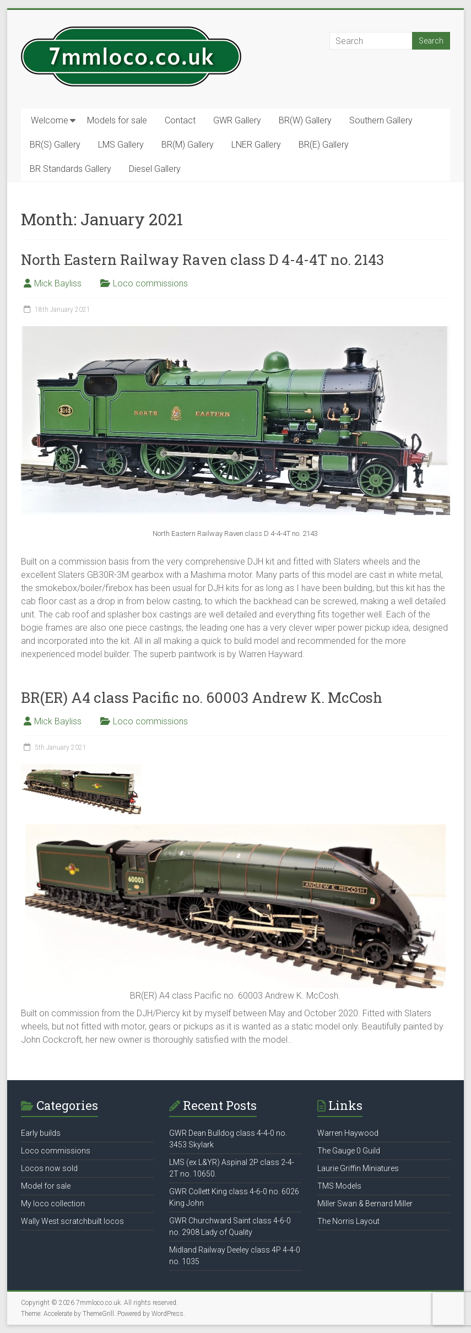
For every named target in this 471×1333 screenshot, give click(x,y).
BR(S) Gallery (55, 144)
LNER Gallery (256, 144)
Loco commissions (150, 283)
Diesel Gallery (155, 169)
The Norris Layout (348, 1221)
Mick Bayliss (58, 283)
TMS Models (339, 1186)
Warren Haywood (347, 1133)
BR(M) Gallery (187, 144)
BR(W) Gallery (305, 120)
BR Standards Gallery (70, 169)
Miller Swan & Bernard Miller (365, 1203)
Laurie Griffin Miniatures (358, 1168)
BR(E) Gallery (324, 144)
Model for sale (46, 1186)
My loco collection (53, 1203)
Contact (180, 120)
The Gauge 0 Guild (348, 1150)
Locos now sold (49, 1168)
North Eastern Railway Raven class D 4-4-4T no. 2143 (202, 259)
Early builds (41, 1133)
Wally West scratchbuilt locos (72, 1221)
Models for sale (117, 120)
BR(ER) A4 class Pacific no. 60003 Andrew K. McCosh (201, 697)
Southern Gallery (381, 120)
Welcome (49, 120)
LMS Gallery (121, 144)
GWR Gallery (237, 120)
